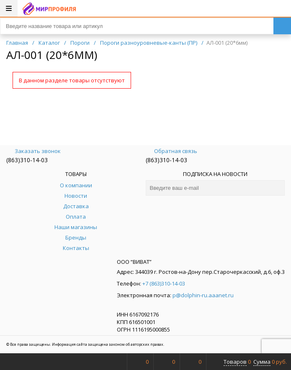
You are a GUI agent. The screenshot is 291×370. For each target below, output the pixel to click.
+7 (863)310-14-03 (163, 283)
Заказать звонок (33, 151)
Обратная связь (171, 151)
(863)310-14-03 (27, 160)
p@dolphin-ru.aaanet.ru (203, 295)
